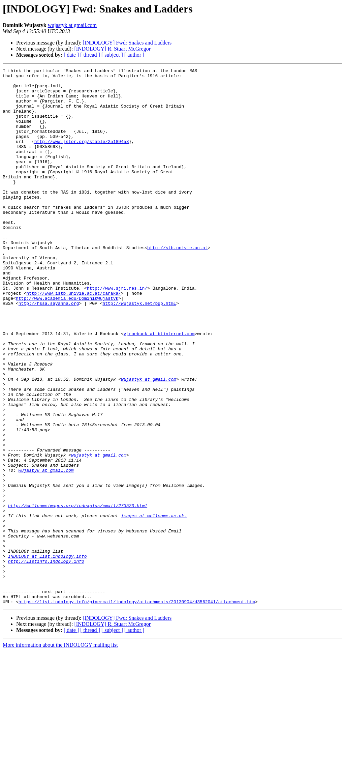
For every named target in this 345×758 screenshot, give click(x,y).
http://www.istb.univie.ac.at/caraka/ (73, 339)
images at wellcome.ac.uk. (154, 606)
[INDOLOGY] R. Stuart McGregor (112, 49)
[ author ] (134, 55)
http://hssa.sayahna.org (49, 351)
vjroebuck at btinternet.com (159, 387)
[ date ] (71, 55)
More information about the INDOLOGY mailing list (60, 752)
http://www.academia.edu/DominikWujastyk (67, 345)
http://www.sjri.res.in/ (117, 332)
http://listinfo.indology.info (46, 660)
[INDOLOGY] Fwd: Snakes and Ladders (127, 43)
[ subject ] (112, 55)
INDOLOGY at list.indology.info (47, 654)
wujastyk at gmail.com (72, 25)
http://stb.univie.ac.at (177, 284)
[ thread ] (90, 55)
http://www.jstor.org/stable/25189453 (81, 156)
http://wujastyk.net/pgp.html (139, 351)
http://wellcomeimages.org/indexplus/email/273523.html (77, 593)
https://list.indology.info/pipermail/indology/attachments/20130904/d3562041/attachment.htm (137, 709)
